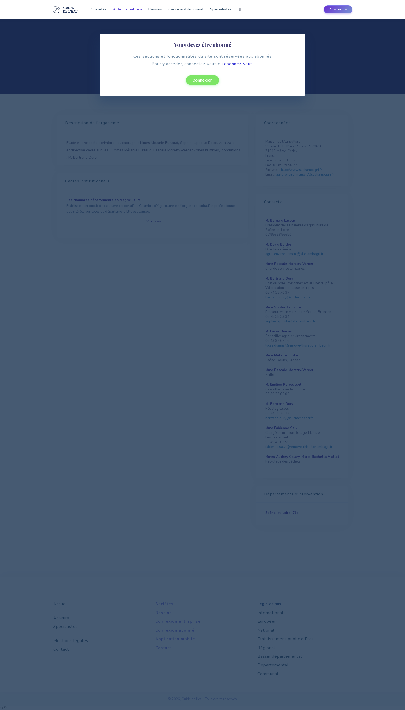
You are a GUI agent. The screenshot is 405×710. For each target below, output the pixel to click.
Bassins (155, 9)
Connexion (202, 80)
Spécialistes (221, 9)
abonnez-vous (238, 64)
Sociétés (99, 9)
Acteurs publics (127, 9)
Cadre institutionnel (186, 9)
